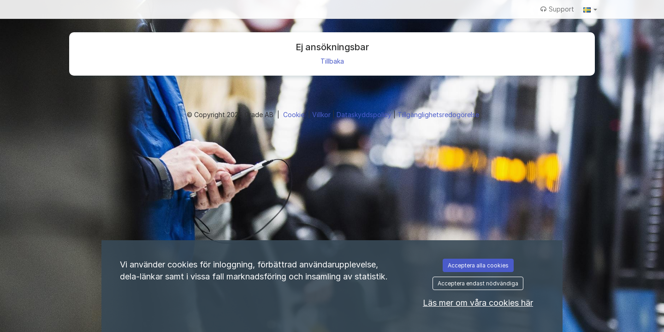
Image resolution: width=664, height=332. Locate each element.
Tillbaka (332, 61)
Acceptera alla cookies (478, 265)
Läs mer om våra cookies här (478, 303)
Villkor (322, 115)
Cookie (294, 115)
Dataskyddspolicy (365, 115)
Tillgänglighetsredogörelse (438, 115)
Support (557, 9)
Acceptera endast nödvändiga (478, 283)
